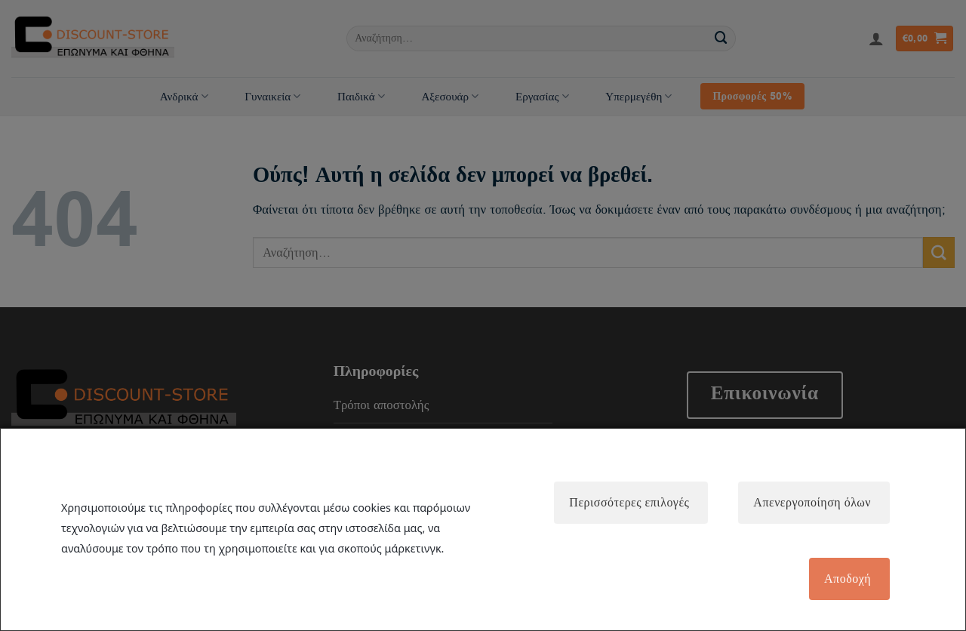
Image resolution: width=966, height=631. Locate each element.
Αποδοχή (847, 579)
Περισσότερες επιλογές (629, 502)
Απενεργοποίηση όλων (812, 502)
